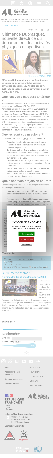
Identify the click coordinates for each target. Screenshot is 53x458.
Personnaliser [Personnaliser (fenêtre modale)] (26, 245)
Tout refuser (26, 240)
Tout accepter (26, 234)
